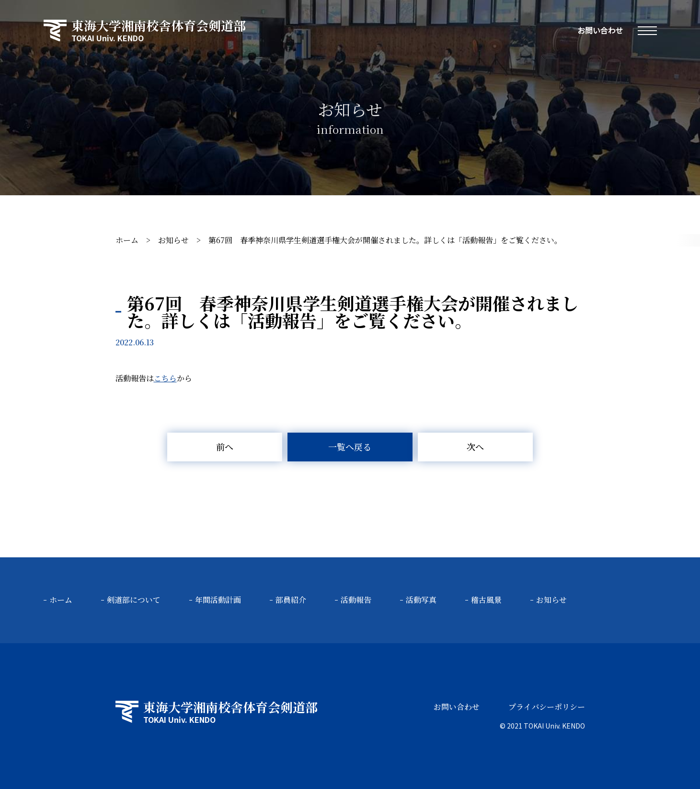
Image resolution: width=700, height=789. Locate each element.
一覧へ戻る (349, 446)
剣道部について (134, 599)
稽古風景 (486, 599)
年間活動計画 (218, 599)
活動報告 (356, 599)
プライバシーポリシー (546, 706)
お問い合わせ (600, 30)
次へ (475, 446)
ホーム (126, 240)
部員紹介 (290, 599)
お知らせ (173, 240)
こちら (165, 378)
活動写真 (421, 599)
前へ (224, 446)
